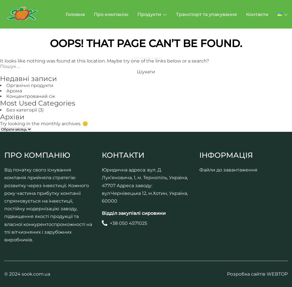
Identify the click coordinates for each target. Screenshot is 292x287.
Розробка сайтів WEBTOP (257, 274)
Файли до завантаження (228, 170)
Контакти (257, 14)
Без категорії (21, 110)
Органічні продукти (29, 85)
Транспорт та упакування (206, 14)
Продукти (149, 14)
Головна (75, 14)
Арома (14, 91)
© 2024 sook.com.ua (27, 274)
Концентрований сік (30, 96)
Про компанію (111, 14)
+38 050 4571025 (128, 223)
